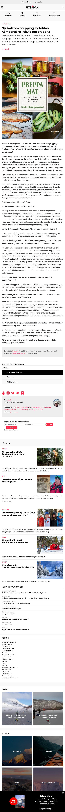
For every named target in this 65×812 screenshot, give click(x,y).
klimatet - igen (32, 623)
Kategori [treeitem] (12, 382)
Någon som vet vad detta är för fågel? (32, 629)
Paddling (48, 751)
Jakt (3, 665)
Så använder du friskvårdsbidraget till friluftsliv (18, 566)
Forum (22, 14)
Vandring (17, 751)
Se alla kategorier (48, 782)
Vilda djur (5, 646)
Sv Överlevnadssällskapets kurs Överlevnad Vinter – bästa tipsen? (32, 597)
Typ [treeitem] (10, 377)
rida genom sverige (32, 613)
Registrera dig (45, 809)
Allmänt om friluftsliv (9, 678)
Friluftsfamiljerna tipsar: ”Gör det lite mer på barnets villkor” (18, 514)
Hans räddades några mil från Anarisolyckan (17, 480)
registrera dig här (19, 353)
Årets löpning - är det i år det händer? (32, 618)
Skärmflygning (6, 649)
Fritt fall (4, 672)
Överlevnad (6, 644)
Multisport (5, 657)
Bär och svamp (7, 676)
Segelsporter (6, 651)
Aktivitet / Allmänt (21, 407)
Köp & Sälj (37, 14)
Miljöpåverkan (6, 659)
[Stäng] (63, 793)
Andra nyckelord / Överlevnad (16, 409)
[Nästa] (61, 708)
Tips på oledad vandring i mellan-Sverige (32, 602)
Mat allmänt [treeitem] (14, 372)
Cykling (17, 782)
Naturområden (7, 655)
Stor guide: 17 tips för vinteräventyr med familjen (15, 541)
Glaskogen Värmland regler (32, 608)
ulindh (7, 49)
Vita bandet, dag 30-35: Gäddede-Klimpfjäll (47, 716)
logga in (15, 351)
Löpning (4, 661)
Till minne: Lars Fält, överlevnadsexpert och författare (13, 454)
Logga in (39, 2)
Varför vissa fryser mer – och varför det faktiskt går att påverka (32, 592)
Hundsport (5, 670)
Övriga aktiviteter (8, 642)
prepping (13, 412)
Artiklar (8, 14)
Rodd (3, 653)
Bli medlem (26, 2)
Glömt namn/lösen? (11, 430)
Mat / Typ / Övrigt (36, 409)
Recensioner (54, 14)
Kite (3, 663)
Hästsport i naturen (8, 667)
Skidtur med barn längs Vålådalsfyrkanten (16, 716)
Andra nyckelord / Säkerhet (40, 407)
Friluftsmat (5, 674)
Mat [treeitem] (7, 367)
